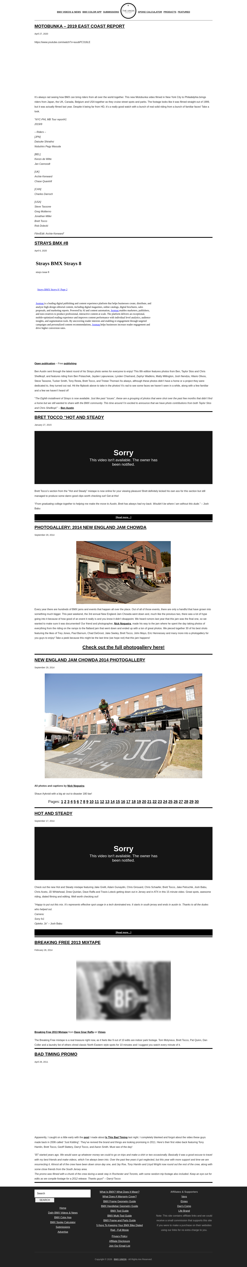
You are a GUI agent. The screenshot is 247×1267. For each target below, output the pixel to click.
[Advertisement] (123, 70)
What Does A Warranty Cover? (119, 1196)
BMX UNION (120, 1259)
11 (97, 801)
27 (181, 801)
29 (191, 801)
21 (149, 801)
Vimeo (102, 1032)
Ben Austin (67, 408)
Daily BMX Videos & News (63, 1212)
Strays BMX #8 (51, 243)
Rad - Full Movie (119, 1230)
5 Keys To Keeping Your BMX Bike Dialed (119, 1225)
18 (134, 801)
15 (118, 801)
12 (102, 801)
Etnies (184, 1201)
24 (165, 801)
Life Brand (184, 1211)
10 (91, 801)
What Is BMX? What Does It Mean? (120, 1192)
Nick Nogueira (122, 623)
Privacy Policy (119, 1236)
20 (144, 801)
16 (123, 801)
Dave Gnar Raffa (84, 1032)
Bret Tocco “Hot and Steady (69, 417)
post (86, 1137)
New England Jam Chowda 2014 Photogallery (89, 659)
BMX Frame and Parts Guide (119, 1220)
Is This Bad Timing (116, 1137)
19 (139, 801)
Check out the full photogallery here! (123, 647)
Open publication (44, 363)
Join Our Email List (119, 1246)
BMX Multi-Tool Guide (119, 1215)
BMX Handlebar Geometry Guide (119, 1206)
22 (154, 801)
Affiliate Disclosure (119, 1241)
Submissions (63, 1227)
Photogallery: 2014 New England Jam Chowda (90, 527)
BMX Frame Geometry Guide (119, 1201)
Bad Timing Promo (55, 1054)
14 (112, 801)
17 (128, 801)
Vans (184, 1196)
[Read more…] (123, 517)
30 (197, 801)
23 (160, 801)
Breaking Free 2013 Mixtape (67, 942)
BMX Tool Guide (119, 1211)
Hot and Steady (53, 813)
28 (186, 801)
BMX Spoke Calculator (63, 1222)
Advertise (63, 1232)
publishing (70, 363)
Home (63, 1208)
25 (170, 801)
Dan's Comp (184, 1206)
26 (176, 801)
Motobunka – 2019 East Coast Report (79, 26)
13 (107, 801)
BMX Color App (62, 1217)
